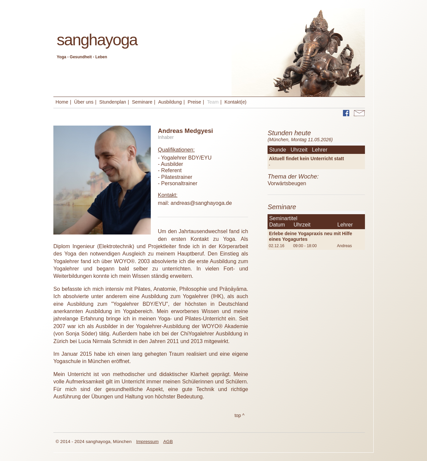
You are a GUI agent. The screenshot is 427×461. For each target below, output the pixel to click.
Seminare (142, 102)
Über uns (83, 102)
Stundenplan (112, 102)
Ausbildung (170, 102)
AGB (168, 441)
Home (62, 102)
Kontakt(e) (236, 102)
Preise (194, 102)
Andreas (344, 245)
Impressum (147, 441)
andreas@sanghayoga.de (201, 203)
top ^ (239, 415)
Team (213, 102)
